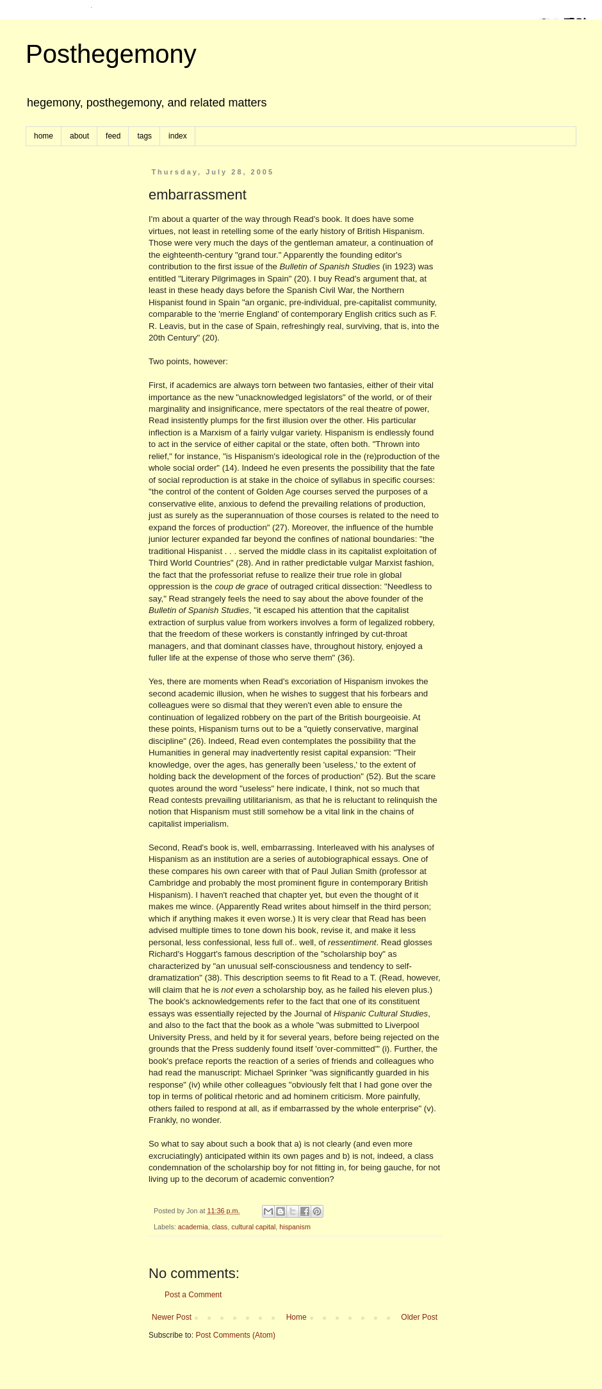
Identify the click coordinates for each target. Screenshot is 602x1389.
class (220, 1227)
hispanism (295, 1227)
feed (113, 135)
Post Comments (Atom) (235, 1335)
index (177, 135)
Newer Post (171, 1317)
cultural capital (253, 1227)
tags (144, 135)
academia (193, 1227)
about (79, 135)
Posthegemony (111, 54)
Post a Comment (193, 1294)
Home (296, 1317)
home (43, 135)
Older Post (419, 1317)
